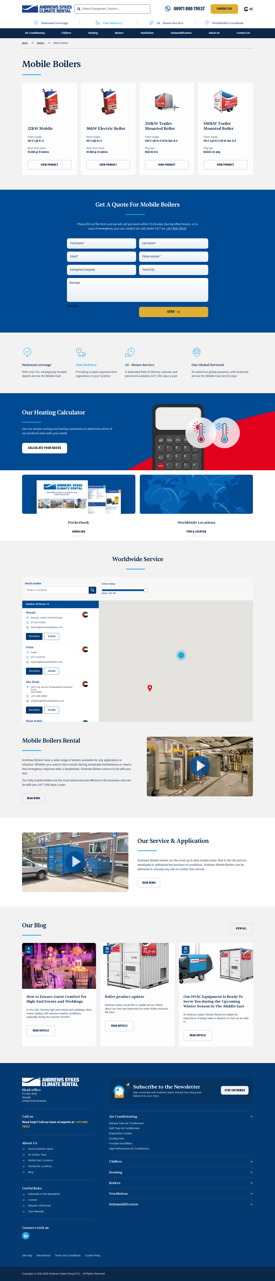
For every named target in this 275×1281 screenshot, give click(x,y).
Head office (31, 1090)
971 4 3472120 (38, 657)
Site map (27, 1255)
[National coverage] (27, 352)
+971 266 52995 (39, 696)
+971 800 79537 (176, 228)
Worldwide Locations (228, 23)
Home (25, 43)
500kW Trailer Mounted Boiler (218, 126)
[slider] (146, 590)
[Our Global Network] (196, 352)
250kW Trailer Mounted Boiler (160, 126)
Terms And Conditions (68, 1255)
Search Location (33, 583)
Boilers (40, 43)
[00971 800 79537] (168, 9)
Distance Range (108, 584)
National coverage (36, 365)
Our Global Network (207, 365)
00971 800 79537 (189, 9)
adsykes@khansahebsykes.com (47, 701)
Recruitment (44, 1255)
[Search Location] (92, 590)
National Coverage (54, 23)
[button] (150, 688)
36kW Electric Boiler (105, 128)
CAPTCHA (73, 306)
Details (52, 636)
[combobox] (112, 9)
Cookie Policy (92, 1255)
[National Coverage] (36, 23)
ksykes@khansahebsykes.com (47, 627)
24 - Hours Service (170, 23)
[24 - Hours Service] (151, 23)
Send (173, 312)
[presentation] (95, 317)
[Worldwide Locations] (207, 23)
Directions (34, 636)
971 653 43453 (38, 622)
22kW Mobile (40, 128)
